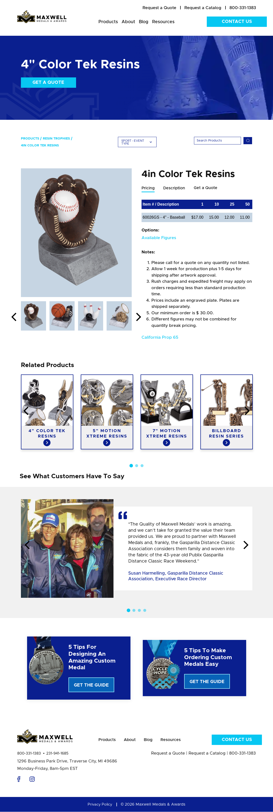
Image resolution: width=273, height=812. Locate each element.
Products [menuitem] (108, 22)
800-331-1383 (29, 757)
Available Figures (159, 238)
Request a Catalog (207, 756)
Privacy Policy (100, 808)
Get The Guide (91, 685)
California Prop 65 (160, 337)
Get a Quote (48, 82)
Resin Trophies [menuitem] (56, 138)
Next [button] (139, 317)
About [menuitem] (128, 22)
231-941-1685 (57, 757)
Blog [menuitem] (143, 22)
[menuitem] (159, 7)
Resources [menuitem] (163, 22)
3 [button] (142, 465)
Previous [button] (14, 317)
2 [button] (136, 465)
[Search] (217, 140)
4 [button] (144, 610)
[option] (76, 232)
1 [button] (131, 466)
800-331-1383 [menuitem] (242, 8)
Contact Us (237, 21)
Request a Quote (168, 756)
